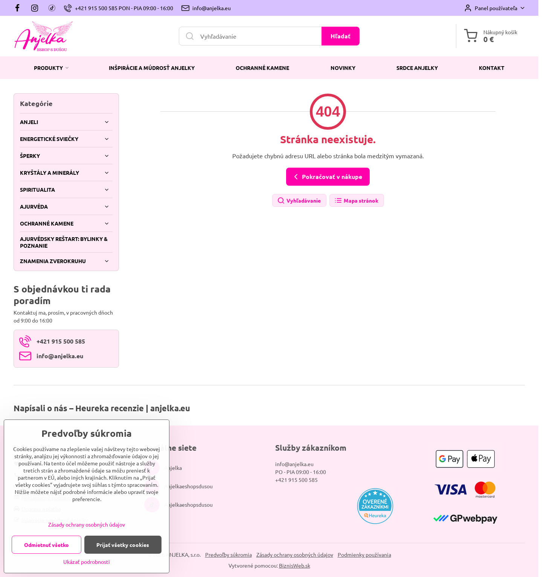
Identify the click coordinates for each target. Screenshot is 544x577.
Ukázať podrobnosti (86, 561)
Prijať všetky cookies (122, 544)
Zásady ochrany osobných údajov (294, 554)
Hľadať (340, 36)
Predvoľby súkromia (228, 554)
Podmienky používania (364, 554)
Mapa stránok (356, 201)
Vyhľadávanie (299, 201)
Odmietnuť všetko (46, 544)
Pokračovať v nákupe (326, 176)
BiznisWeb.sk (294, 565)
